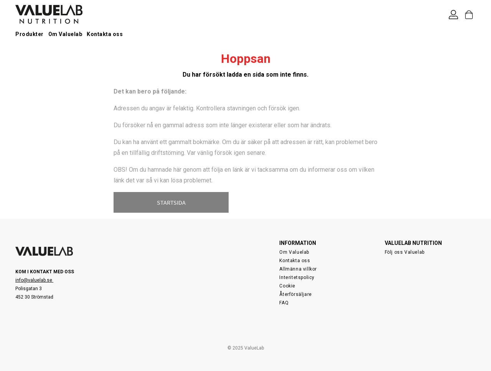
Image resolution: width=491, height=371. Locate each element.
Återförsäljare (295, 294)
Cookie (287, 286)
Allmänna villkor (298, 269)
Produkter (29, 34)
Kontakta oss (105, 34)
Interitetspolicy (297, 277)
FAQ (283, 302)
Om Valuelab (65, 34)
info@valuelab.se (34, 280)
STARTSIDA (171, 202)
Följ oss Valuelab (405, 252)
